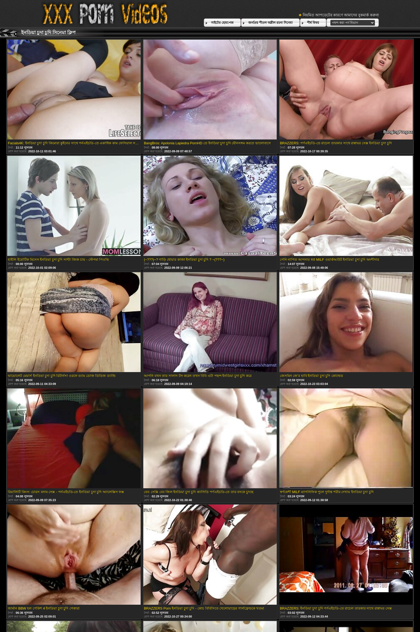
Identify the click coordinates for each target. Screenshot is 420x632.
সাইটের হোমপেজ (222, 23)
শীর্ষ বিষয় (313, 23)
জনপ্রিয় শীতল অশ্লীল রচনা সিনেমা (270, 23)
